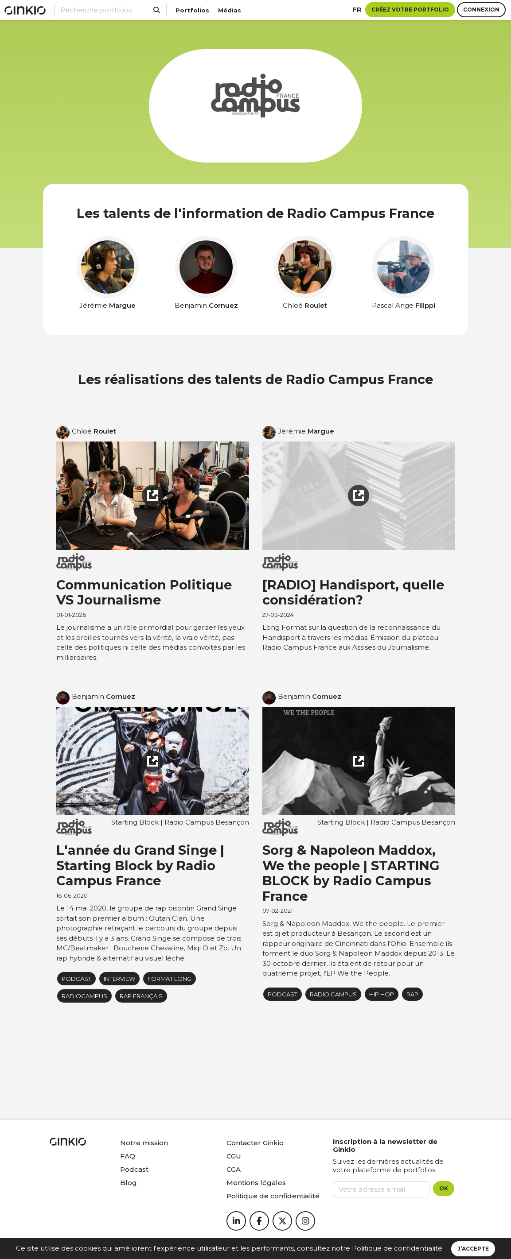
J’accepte (473, 1248)
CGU (233, 1156)
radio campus (333, 994)
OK (443, 1188)
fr (357, 9)
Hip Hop (381, 994)
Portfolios (192, 10)
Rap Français (141, 995)
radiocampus (84, 995)
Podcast (134, 1169)
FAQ (127, 1156)
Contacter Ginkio (255, 1143)
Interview (119, 978)
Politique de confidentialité (397, 1248)
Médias (229, 10)
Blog (128, 1182)
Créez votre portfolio (410, 9)
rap (412, 994)
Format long (169, 978)
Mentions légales (256, 1182)
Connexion (481, 9)
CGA (233, 1169)
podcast (76, 978)
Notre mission (144, 1143)
